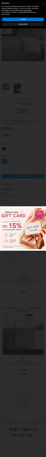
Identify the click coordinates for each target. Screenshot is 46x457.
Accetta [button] (23, 19)
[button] (43, 3)
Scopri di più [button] (23, 24)
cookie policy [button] (27, 10)
